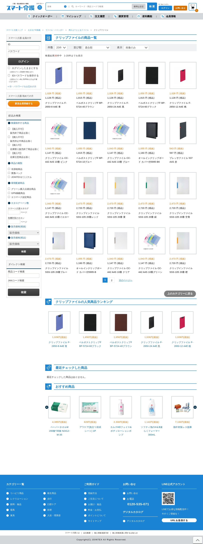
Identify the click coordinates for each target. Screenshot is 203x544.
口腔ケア (51, 504)
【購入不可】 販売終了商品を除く (19, 131)
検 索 (152, 6)
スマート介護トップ (14, 30)
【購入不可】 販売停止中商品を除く (20, 139)
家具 (12, 515)
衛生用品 (51, 493)
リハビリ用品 (17, 493)
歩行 (49, 499)
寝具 (12, 510)
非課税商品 (15, 169)
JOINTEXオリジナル (20, 177)
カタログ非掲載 (34, 30)
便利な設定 (139, 6)
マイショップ (71, 16)
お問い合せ (132, 493)
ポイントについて (97, 515)
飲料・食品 (15, 504)
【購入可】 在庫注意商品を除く (19, 155)
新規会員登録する (24, 103)
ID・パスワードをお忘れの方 (23, 86)
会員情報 (168, 16)
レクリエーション (19, 499)
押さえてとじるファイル (79, 30)
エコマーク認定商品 (19, 197)
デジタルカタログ (136, 521)
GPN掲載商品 (16, 193)
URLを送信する (179, 520)
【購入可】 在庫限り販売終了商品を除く (23, 147)
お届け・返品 (94, 504)
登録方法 (92, 493)
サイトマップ (94, 521)
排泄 (49, 510)
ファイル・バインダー (55, 30)
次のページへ (125, 280)
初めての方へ (165, 4)
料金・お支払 (94, 510)
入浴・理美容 (54, 515)
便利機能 (144, 16)
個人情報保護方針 (101, 533)
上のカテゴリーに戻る (180, 293)
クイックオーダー (39, 16)
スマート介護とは (72, 533)
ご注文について (96, 499)
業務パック (15, 173)
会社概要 (87, 533)
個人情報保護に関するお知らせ (125, 533)
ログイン (165, 8)
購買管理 (120, 16)
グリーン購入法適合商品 (22, 189)
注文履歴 (97, 16)
